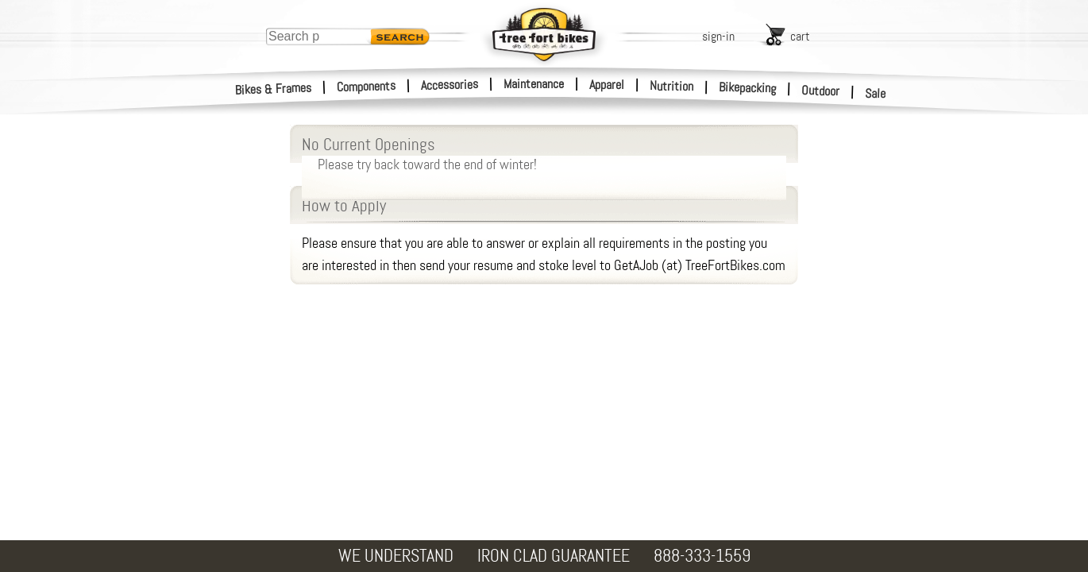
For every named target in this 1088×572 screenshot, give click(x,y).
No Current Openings (544, 152)
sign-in (718, 36)
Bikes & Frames (273, 89)
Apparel (606, 84)
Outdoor (820, 90)
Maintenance (533, 83)
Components (366, 86)
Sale (875, 93)
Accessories (449, 84)
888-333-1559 (702, 555)
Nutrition (671, 86)
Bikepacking (748, 88)
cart (800, 36)
